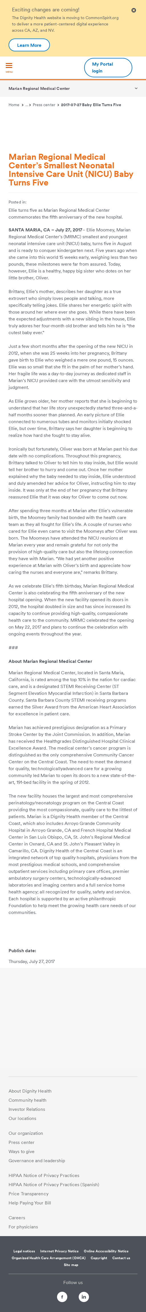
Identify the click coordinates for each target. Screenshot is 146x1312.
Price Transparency (28, 1193)
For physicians (23, 1227)
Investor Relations (27, 1109)
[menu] (9, 68)
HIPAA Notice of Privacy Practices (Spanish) (54, 1184)
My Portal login (102, 67)
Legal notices (24, 1251)
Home (16, 104)
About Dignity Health (30, 1091)
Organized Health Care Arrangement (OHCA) (49, 1258)
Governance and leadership (37, 1160)
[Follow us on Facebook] (57, 1298)
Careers (17, 1217)
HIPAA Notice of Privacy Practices (44, 1175)
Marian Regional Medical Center (39, 88)
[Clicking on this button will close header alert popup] (133, 10)
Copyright (99, 1258)
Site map (71, 1265)
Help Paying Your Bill (30, 1203)
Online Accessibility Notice (106, 1251)
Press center (46, 104)
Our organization (26, 1133)
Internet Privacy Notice (59, 1251)
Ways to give (22, 1151)
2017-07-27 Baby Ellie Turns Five (91, 104)
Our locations (22, 1118)
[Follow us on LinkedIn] (89, 1298)
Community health (28, 1100)
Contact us (121, 1258)
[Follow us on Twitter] (73, 1294)
